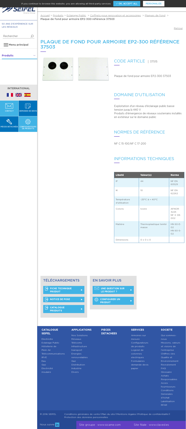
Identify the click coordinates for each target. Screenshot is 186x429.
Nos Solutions (79, 335)
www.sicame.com (109, 424)
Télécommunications (53, 353)
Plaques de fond (155, 15)
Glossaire (166, 372)
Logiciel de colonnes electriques (137, 354)
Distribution (78, 364)
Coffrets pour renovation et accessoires (115, 15)
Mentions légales (126, 414)
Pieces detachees (109, 331)
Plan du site (108, 414)
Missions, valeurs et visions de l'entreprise (170, 346)
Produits (58, 15)
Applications (81, 329)
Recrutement (168, 364)
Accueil (45, 15)
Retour (178, 28)
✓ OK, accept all (126, 3)
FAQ (163, 368)
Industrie (76, 368)
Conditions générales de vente (82, 414)
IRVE (44, 357)
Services (137, 329)
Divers (75, 372)
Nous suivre (49, 424)
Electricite (47, 339)
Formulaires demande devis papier (139, 365)
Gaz (44, 364)
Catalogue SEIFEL (50, 331)
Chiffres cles (168, 353)
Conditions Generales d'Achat (167, 394)
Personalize (154, 3)
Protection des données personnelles (86, 417)
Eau (44, 361)
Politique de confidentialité (153, 414)
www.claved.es (159, 424)
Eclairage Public (76, 15)
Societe (166, 329)
